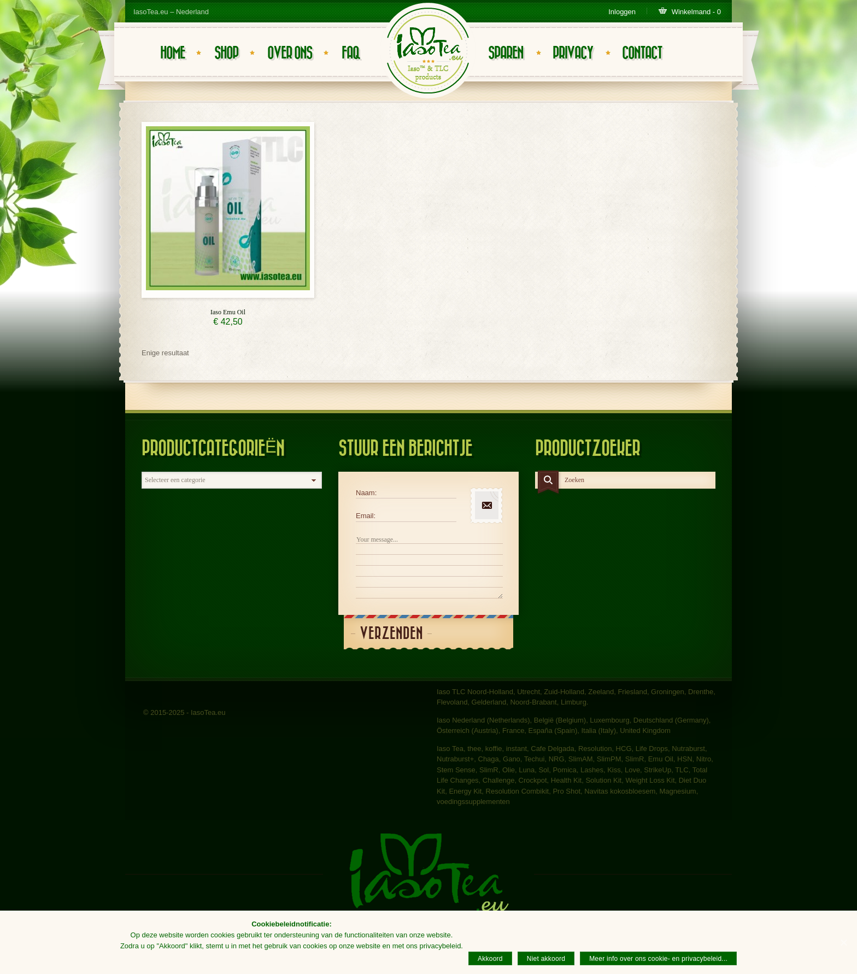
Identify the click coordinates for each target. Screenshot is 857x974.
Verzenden (391, 633)
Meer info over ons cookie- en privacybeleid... (658, 959)
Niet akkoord (546, 959)
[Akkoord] (843, 942)
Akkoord (490, 959)
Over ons (289, 53)
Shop (226, 53)
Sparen (505, 53)
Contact (642, 53)
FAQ (351, 53)
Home (172, 53)
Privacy (573, 53)
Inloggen (622, 12)
